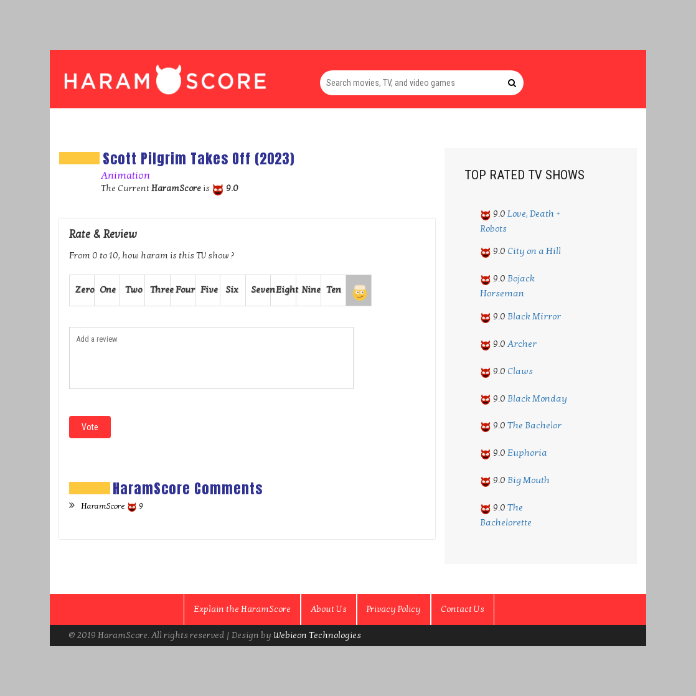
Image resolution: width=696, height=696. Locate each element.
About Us (329, 609)
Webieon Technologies (317, 635)
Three (160, 290)
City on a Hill (534, 250)
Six (231, 290)
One (108, 290)
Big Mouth (528, 480)
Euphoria (527, 452)
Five (209, 290)
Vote (90, 427)
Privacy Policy (394, 609)
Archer (522, 343)
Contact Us (462, 609)
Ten (333, 290)
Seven (261, 290)
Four (185, 290)
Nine (311, 290)
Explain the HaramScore (242, 609)
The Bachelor (534, 425)
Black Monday (537, 398)
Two (133, 290)
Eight (286, 290)
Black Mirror (534, 316)
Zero (84, 290)
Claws (520, 371)
